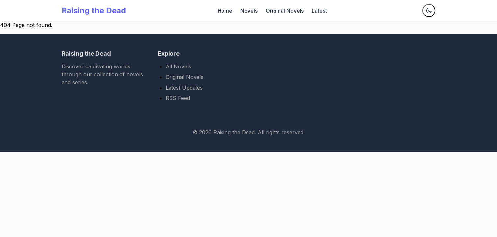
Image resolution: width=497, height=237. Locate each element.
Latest (319, 10)
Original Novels (285, 10)
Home (225, 10)
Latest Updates (184, 87)
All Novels (178, 66)
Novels (249, 10)
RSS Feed (178, 98)
